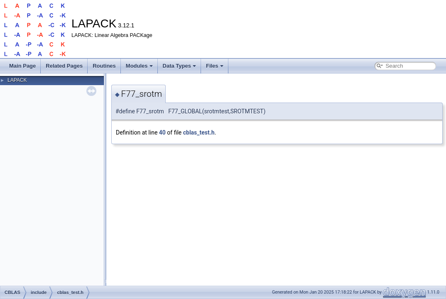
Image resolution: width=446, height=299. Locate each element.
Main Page (22, 66)
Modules (139, 66)
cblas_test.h (199, 132)
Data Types (179, 66)
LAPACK (17, 80)
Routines (104, 66)
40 (162, 132)
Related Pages (64, 66)
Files (214, 66)
